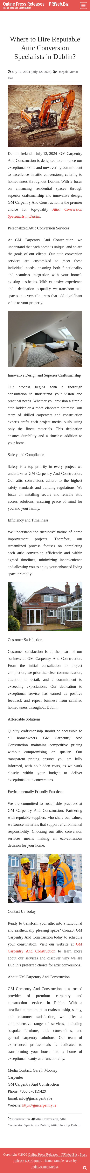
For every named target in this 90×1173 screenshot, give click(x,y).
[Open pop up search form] (84, 1167)
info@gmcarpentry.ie (35, 1098)
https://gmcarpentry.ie (39, 1105)
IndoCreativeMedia (44, 1167)
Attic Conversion (46, 1119)
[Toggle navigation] (83, 5)
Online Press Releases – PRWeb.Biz (36, 4)
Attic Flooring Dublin (65, 1125)
